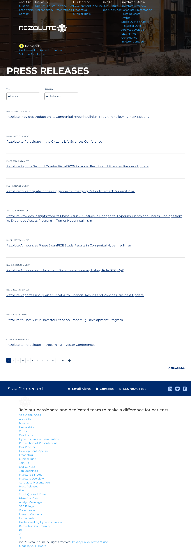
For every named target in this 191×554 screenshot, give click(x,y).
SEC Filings (133, 35)
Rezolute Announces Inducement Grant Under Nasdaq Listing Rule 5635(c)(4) (65, 270)
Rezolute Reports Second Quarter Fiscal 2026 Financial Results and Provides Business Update (77, 166)
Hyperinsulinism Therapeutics (39, 440)
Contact (24, 432)
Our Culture (114, 6)
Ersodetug (82, 10)
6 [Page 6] (33, 360)
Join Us (111, 2)
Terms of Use (102, 547)
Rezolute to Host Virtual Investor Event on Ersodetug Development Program (64, 320)
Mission (24, 424)
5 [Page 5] (28, 360)
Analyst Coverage (137, 30)
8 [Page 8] (43, 360)
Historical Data (135, 26)
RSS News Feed (133, 389)
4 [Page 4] (24, 360)
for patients (27, 522)
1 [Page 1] (9, 360)
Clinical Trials (84, 14)
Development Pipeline (90, 6)
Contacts (105, 389)
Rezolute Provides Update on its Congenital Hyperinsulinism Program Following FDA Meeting (78, 117)
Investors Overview (138, 6)
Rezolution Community (35, 531)
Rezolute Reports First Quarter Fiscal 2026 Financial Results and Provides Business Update (75, 295)
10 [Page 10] (53, 360)
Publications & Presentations (38, 444)
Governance (133, 39)
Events (130, 18)
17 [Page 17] (64, 360)
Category (48, 89)
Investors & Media (137, 2)
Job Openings (115, 10)
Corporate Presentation (141, 10)
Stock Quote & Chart (139, 22)
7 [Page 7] (38, 360)
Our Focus (26, 436)
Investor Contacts (137, 43)
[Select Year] (23, 96)
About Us (25, 419)
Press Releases (135, 14)
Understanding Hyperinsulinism (41, 526)
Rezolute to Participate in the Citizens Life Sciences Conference (54, 141)
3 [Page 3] (19, 360)
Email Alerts (79, 389)
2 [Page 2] (14, 360)
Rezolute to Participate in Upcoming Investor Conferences (50, 345)
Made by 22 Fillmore (33, 552)
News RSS (176, 368)
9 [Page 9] (48, 360)
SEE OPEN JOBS (30, 415)
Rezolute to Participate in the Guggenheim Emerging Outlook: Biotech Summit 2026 (70, 191)
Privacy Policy (83, 547)
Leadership (26, 428)
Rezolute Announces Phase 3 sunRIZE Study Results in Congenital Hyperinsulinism (69, 245)
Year (8, 89)
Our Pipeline (84, 2)
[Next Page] (69, 360)
